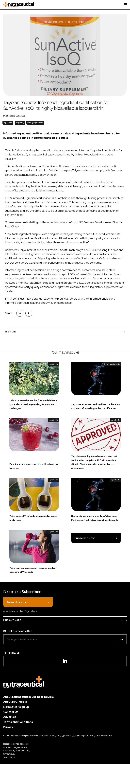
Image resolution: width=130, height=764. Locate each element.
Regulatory (20, 123)
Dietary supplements (35, 123)
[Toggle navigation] (125, 4)
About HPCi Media (15, 701)
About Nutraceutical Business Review (28, 696)
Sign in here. (31, 611)
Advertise (9, 716)
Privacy (8, 727)
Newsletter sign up (16, 706)
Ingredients (8, 123)
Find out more (12, 620)
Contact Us (10, 712)
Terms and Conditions (18, 722)
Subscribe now (85, 538)
